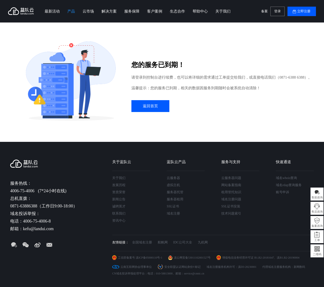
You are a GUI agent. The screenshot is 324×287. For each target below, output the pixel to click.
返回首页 (150, 106)
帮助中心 (200, 11)
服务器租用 (175, 199)
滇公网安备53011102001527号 (192, 257)
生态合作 (177, 11)
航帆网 (163, 242)
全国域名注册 (142, 242)
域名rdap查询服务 (289, 185)
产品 (71, 11)
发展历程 (118, 185)
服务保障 (131, 11)
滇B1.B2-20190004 (288, 257)
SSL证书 (173, 206)
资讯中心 (118, 220)
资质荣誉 (118, 192)
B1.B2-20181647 (264, 257)
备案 (264, 11)
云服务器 (173, 178)
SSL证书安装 (230, 206)
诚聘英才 (118, 206)
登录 (277, 11)
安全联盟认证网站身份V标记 (182, 267)
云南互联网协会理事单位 (136, 267)
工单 (317, 240)
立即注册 (303, 11)
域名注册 (173, 213)
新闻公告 (118, 199)
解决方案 (109, 11)
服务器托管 (175, 192)
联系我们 (118, 213)
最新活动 (52, 11)
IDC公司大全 (182, 242)
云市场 (88, 11)
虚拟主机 (173, 185)
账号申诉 (282, 192)
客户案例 (154, 11)
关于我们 (223, 11)
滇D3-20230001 (247, 267)
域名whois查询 (286, 178)
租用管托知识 (231, 192)
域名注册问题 (231, 199)
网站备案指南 (231, 185)
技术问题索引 (231, 213)
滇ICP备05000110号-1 (149, 257)
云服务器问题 (231, 178)
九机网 (203, 242)
